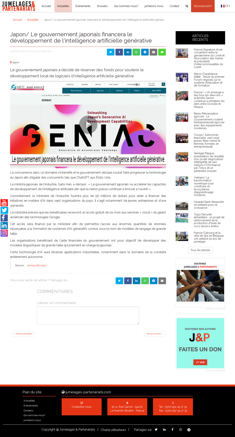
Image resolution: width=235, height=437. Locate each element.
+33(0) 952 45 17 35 (175, 406)
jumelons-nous (154, 6)
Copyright (48, 429)
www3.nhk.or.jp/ (37, 265)
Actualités (63, 6)
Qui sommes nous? (126, 6)
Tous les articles (200, 250)
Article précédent (23, 334)
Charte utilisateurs (113, 430)
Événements (83, 6)
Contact (174, 6)
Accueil (46, 6)
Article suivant (155, 334)
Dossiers (102, 6)
